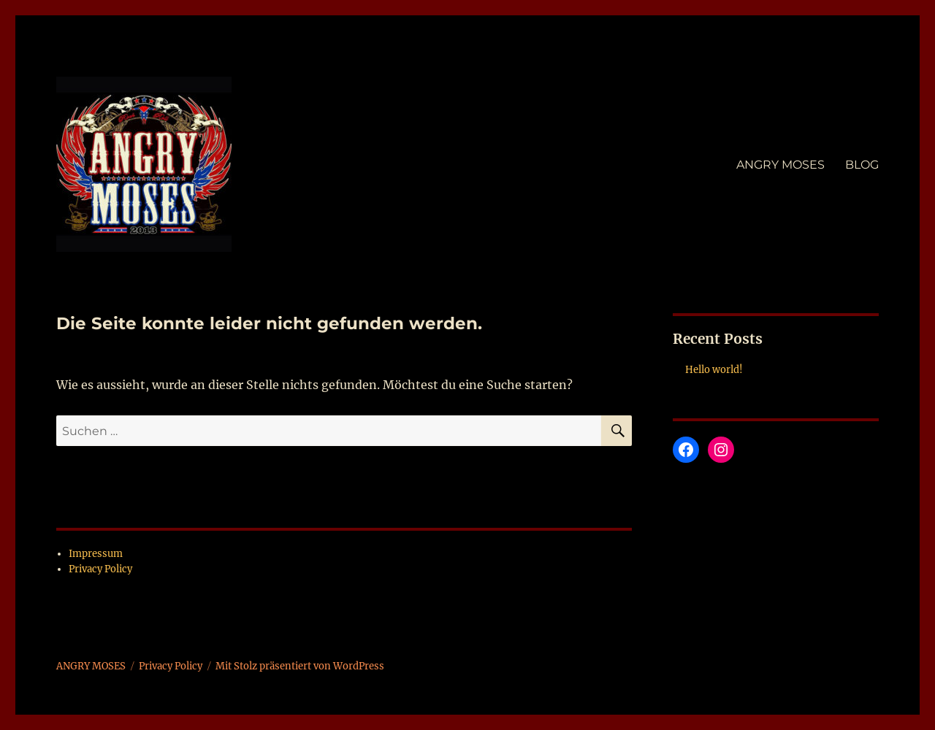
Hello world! (714, 370)
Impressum (96, 554)
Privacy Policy (100, 569)
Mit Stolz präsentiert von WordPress (299, 666)
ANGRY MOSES (780, 165)
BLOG (862, 165)
